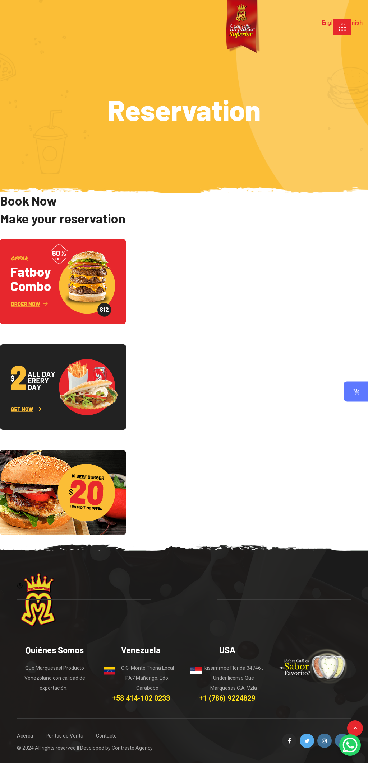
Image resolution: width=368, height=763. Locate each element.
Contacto (106, 736)
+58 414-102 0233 (141, 698)
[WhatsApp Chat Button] (350, 745)
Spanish (352, 22)
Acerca (25, 736)
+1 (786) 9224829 (227, 698)
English (331, 22)
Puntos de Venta (64, 736)
